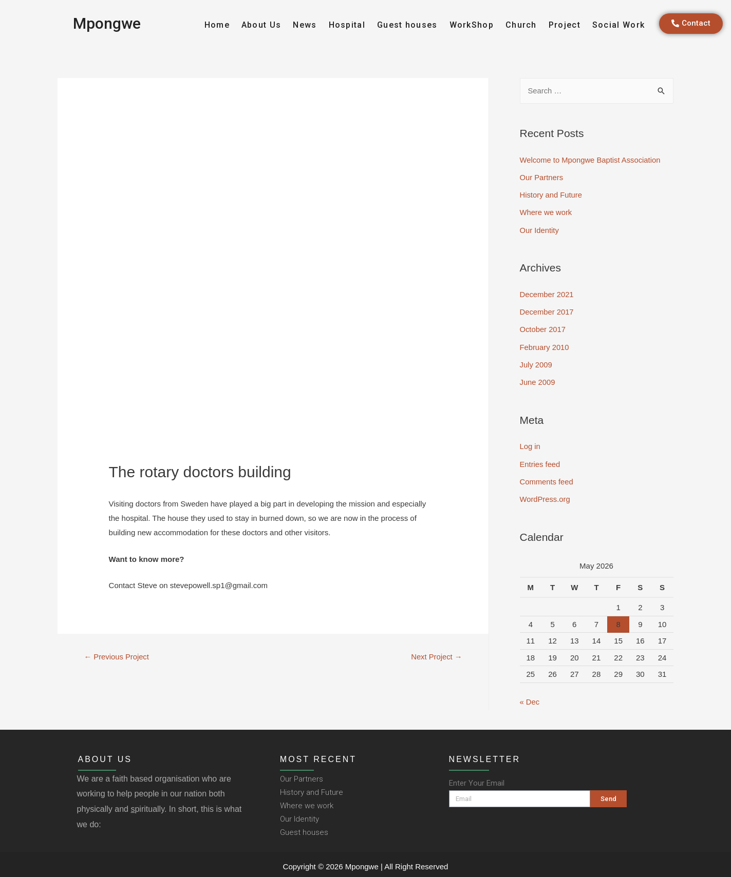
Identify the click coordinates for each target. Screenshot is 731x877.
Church (521, 25)
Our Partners (542, 177)
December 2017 (547, 310)
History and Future (551, 194)
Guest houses (407, 25)
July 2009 (536, 362)
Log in (530, 443)
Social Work (618, 25)
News (304, 25)
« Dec (530, 698)
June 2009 (538, 380)
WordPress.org (545, 496)
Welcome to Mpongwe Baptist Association (591, 160)
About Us (261, 25)
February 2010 (545, 345)
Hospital (347, 25)
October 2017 (543, 328)
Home (217, 25)
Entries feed (540, 461)
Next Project (436, 657)
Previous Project (116, 657)
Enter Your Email (476, 779)
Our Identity (540, 229)
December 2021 (547, 293)
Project (564, 25)
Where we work (546, 212)
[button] (691, 23)
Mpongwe (107, 23)
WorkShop (471, 25)
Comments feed (547, 478)
